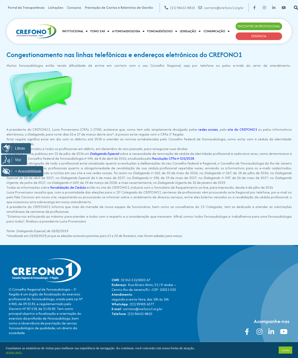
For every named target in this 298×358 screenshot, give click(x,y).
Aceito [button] (285, 350)
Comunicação (216, 31)
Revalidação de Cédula (68, 187)
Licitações (55, 7)
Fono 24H (99, 31)
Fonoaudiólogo (162, 31)
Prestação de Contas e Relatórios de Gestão (119, 7)
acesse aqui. (14, 352)
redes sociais (208, 129)
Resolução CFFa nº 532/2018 (173, 158)
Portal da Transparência (26, 7)
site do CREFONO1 (242, 129)
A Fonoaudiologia (128, 31)
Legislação (190, 31)
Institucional (75, 31)
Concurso (74, 7)
